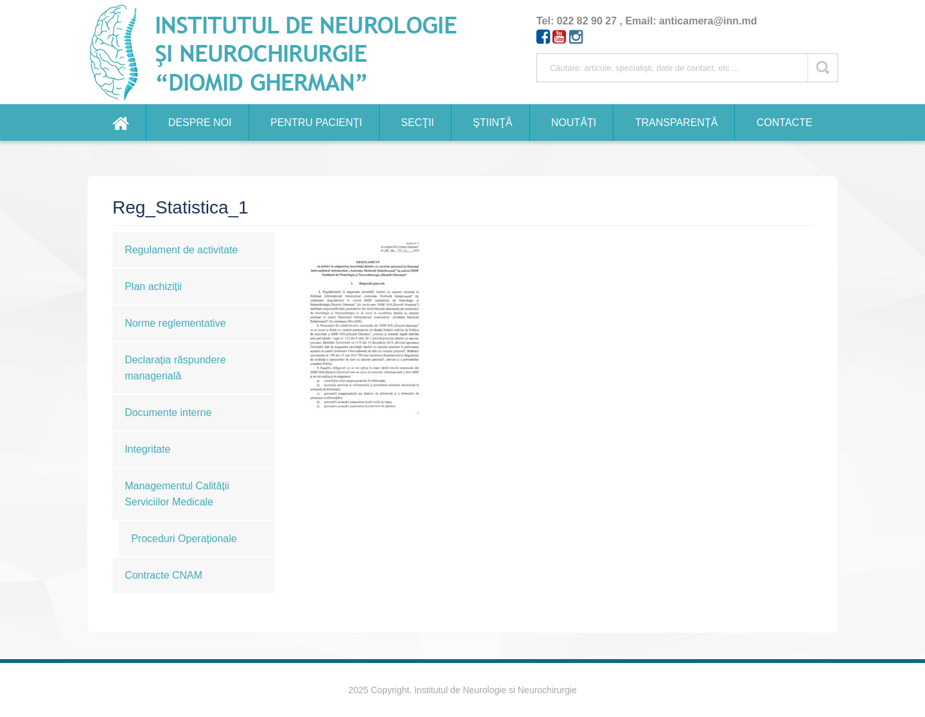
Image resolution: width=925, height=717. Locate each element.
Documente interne (168, 412)
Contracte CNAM (163, 575)
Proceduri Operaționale (184, 538)
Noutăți (573, 122)
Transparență (676, 122)
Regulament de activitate (181, 249)
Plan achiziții (153, 286)
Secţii (417, 122)
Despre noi (200, 122)
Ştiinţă (492, 122)
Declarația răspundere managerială (175, 367)
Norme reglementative (175, 323)
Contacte (785, 122)
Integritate (147, 449)
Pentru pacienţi (316, 122)
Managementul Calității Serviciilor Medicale (177, 493)
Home (120, 122)
